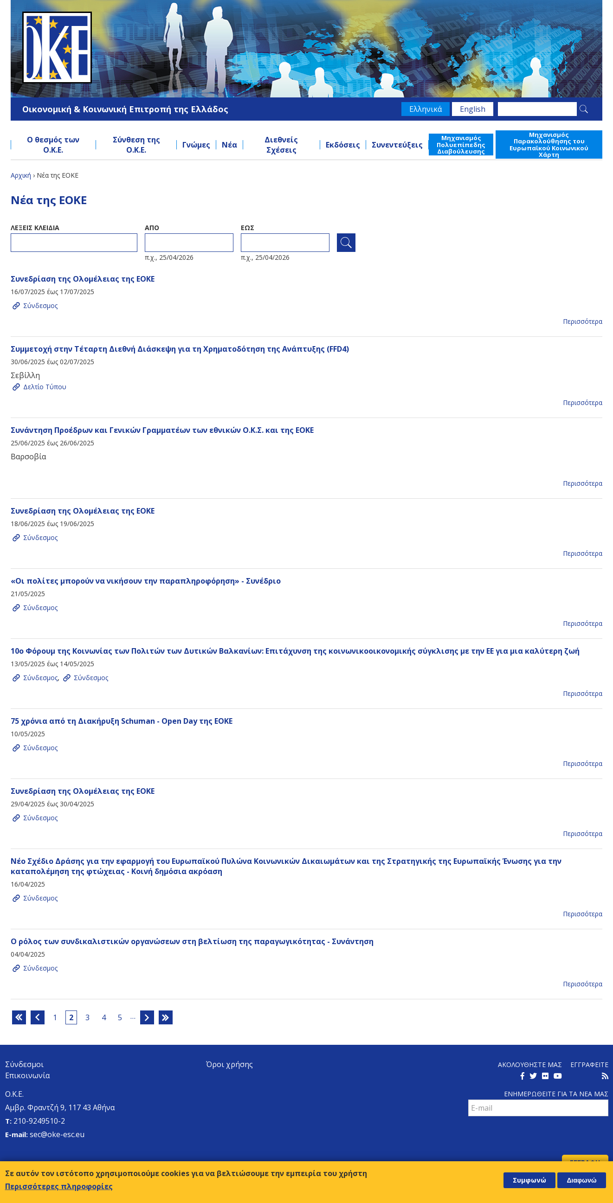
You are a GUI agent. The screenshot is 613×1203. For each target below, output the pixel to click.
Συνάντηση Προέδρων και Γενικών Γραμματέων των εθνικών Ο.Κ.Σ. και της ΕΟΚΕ (162, 430)
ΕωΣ (247, 227)
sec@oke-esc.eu (57, 1134)
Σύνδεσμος (40, 305)
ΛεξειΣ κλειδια (35, 227)
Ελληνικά (425, 109)
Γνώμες (196, 145)
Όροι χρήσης (229, 1064)
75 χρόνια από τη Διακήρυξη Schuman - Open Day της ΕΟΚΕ (121, 721)
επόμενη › (147, 1017)
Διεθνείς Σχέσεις (281, 145)
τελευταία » (166, 1017)
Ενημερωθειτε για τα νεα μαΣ (556, 1093)
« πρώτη (19, 1017)
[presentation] (538, 1137)
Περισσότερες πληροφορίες (59, 1186)
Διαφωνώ (581, 1180)
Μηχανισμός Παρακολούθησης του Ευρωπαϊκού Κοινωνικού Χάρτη (549, 144)
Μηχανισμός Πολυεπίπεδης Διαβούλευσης (461, 144)
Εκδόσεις (343, 145)
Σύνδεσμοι (24, 1064)
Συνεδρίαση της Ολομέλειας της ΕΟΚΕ (83, 279)
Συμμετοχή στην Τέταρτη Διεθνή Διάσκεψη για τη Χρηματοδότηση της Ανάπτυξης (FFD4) (180, 349)
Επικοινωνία (27, 1075)
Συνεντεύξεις (397, 145)
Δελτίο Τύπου (44, 386)
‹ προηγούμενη (38, 1017)
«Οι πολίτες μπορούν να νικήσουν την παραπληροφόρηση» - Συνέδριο (146, 581)
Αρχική (21, 175)
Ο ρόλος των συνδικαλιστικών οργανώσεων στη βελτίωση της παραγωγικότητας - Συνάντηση (192, 941)
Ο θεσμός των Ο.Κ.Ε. (53, 145)
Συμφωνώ (529, 1180)
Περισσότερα (582, 321)
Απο (152, 227)
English (472, 109)
